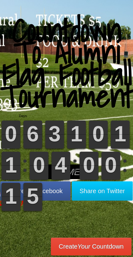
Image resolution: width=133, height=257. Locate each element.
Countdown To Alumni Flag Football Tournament (66, 63)
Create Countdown (91, 246)
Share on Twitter (102, 191)
